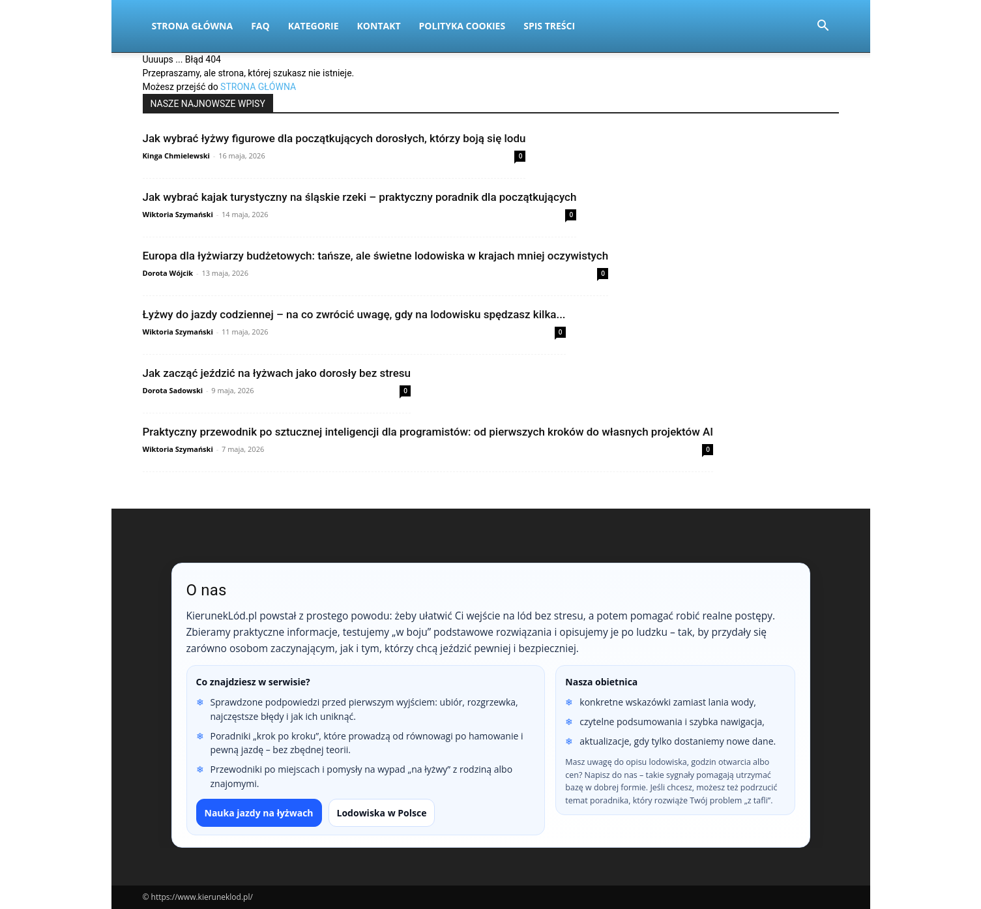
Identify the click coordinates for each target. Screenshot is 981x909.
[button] (823, 27)
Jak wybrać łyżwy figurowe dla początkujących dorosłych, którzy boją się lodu (334, 138)
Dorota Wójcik (168, 273)
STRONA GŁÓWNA (258, 87)
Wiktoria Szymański (178, 214)
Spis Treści (549, 26)
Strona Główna (192, 26)
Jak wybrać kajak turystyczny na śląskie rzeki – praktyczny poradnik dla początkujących (360, 196)
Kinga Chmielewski (176, 155)
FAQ (260, 26)
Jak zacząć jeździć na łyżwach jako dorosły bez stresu (277, 373)
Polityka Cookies (462, 26)
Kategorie (313, 26)
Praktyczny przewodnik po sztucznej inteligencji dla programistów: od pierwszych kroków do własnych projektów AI (428, 431)
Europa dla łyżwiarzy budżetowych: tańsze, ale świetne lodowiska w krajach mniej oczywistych (376, 255)
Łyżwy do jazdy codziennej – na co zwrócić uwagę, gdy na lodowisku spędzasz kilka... (354, 314)
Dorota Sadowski (173, 390)
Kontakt (379, 26)
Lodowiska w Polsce (382, 813)
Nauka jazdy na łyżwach (259, 813)
